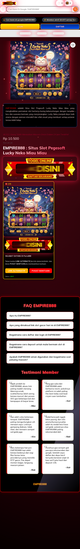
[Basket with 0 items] (75, 3)
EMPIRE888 (11, 108)
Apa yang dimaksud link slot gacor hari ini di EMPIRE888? (39, 325)
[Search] (75, 9)
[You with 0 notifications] (68, 3)
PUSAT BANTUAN (41, 270)
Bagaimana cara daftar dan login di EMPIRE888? (35, 334)
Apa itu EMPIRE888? (20, 315)
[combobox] (39, 9)
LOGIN (20, 26)
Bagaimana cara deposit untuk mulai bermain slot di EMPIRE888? (37, 346)
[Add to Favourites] (73, 45)
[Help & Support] (60, 3)
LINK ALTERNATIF (16, 270)
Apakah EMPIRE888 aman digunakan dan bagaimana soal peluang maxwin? (40, 358)
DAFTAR (60, 26)
